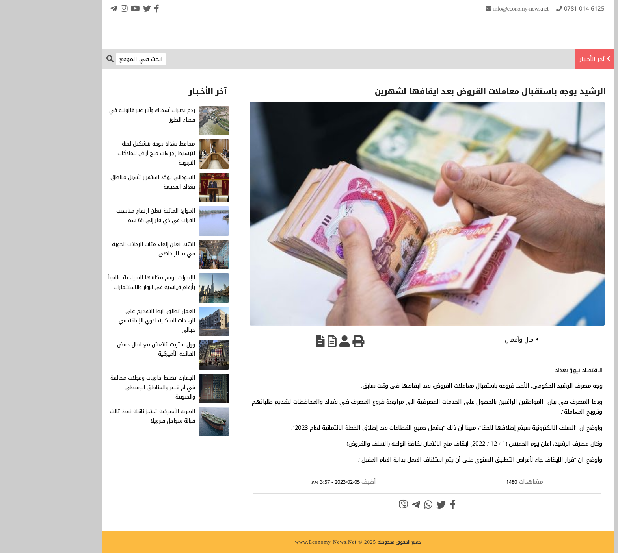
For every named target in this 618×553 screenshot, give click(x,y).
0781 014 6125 (535, 8)
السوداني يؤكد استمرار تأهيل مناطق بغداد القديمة (103, 182)
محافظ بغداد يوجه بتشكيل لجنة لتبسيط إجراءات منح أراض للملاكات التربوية (107, 153)
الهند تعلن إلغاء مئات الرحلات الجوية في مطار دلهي (104, 249)
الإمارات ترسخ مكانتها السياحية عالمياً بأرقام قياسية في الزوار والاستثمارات (102, 282)
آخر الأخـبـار (543, 59)
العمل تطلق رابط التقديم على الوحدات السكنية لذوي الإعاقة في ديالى (108, 320)
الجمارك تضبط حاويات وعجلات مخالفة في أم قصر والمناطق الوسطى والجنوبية (103, 387)
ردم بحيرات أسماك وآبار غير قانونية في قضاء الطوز (103, 115)
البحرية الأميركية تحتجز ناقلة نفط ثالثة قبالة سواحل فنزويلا (103, 416)
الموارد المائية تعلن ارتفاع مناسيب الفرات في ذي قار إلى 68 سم (106, 215)
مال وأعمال (470, 339)
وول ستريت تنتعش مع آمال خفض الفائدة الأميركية (107, 349)
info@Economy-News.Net (471, 8)
